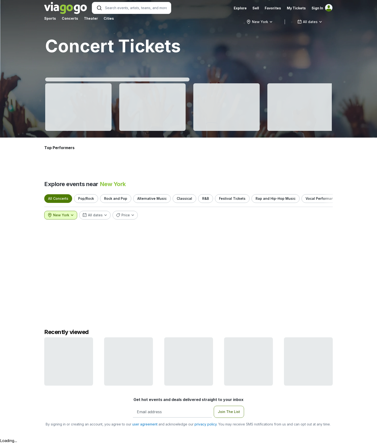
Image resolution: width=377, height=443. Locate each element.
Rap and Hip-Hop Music (275, 198)
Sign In (317, 8)
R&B (205, 198)
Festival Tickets (232, 198)
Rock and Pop (115, 198)
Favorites (273, 8)
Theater (91, 18)
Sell (255, 8)
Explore (240, 8)
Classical (184, 198)
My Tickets (296, 8)
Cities (109, 18)
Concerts (70, 18)
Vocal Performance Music (327, 198)
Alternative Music (152, 198)
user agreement (144, 424)
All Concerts (58, 198)
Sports (50, 18)
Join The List (229, 412)
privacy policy (206, 424)
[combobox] (259, 22)
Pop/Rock (86, 198)
